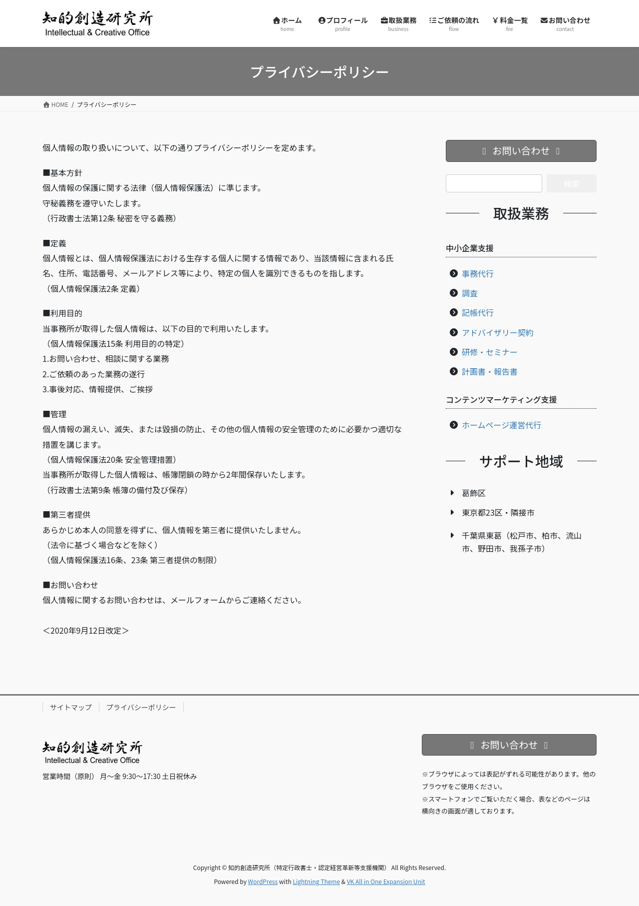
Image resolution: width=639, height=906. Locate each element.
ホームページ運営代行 (501, 425)
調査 (470, 293)
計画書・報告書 (490, 371)
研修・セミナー (490, 352)
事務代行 (478, 273)
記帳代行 (478, 312)
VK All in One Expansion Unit (386, 881)
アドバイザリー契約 (498, 332)
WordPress (263, 881)
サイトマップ (71, 707)
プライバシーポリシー (141, 707)
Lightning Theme (316, 881)
